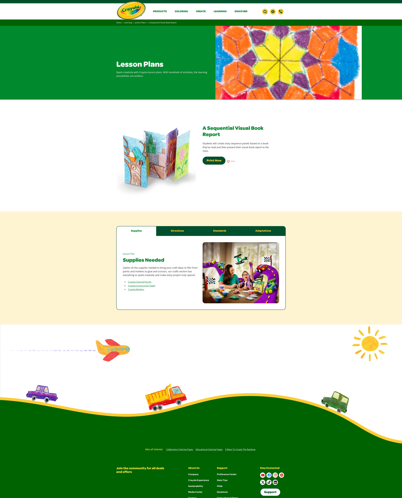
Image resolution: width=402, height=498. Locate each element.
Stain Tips (222, 480)
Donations (222, 491)
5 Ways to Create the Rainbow (240, 449)
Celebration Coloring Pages (179, 449)
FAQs (220, 486)
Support (222, 468)
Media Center (195, 491)
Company (193, 474)
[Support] (281, 12)
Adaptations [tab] (263, 231)
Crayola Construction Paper (141, 285)
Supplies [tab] (136, 231)
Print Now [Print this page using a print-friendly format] (214, 160)
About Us (194, 468)
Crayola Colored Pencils (139, 282)
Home (118, 22)
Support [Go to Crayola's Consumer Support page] (270, 492)
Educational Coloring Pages (209, 449)
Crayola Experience (198, 480)
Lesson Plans (140, 22)
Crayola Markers (136, 289)
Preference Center (227, 474)
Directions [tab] (177, 231)
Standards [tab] (219, 231)
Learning (128, 22)
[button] (162, 11)
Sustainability (195, 486)
